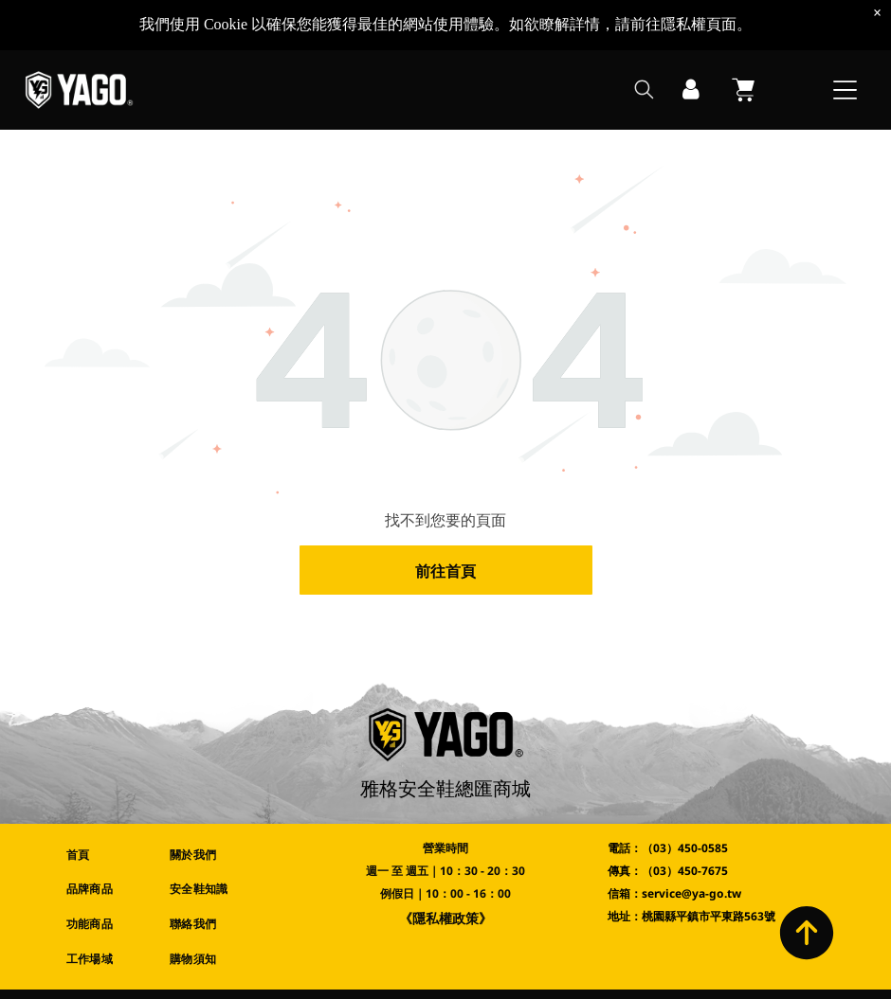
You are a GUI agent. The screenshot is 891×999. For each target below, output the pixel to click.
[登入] (691, 83)
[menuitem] (103, 854)
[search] (644, 85)
